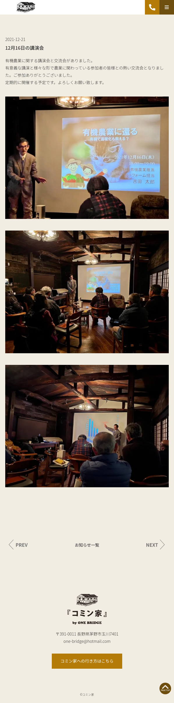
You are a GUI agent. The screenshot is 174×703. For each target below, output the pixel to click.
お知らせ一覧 (87, 545)
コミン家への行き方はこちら (87, 661)
